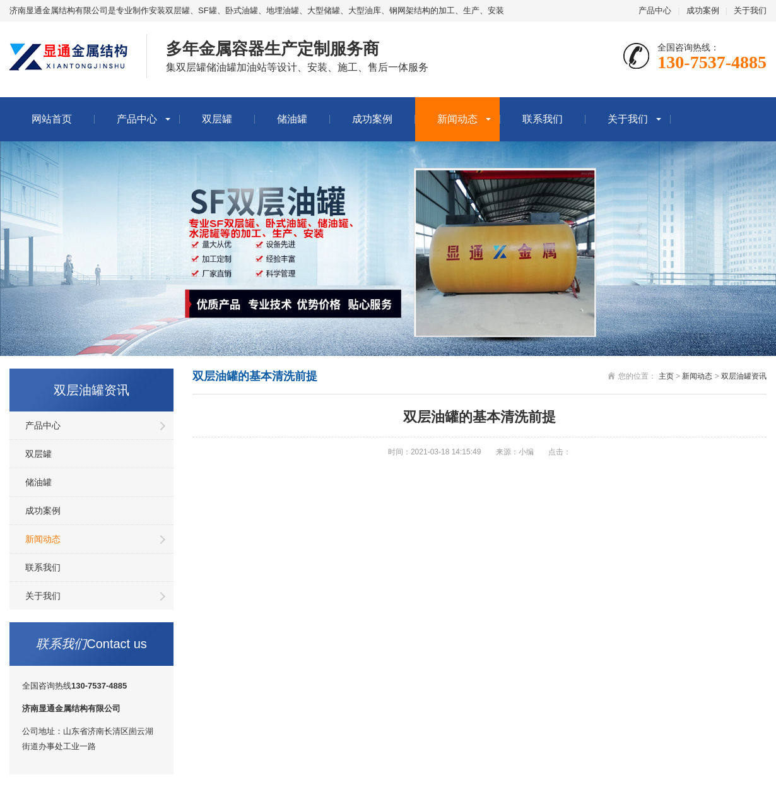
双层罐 (217, 119)
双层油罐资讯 (744, 376)
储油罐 (292, 119)
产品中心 (654, 10)
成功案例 (702, 10)
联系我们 (542, 119)
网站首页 (52, 119)
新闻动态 (457, 119)
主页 (666, 376)
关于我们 (750, 10)
